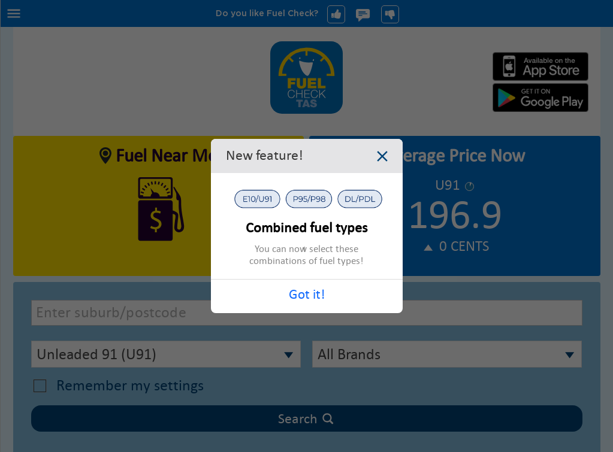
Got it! (307, 294)
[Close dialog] (382, 158)
